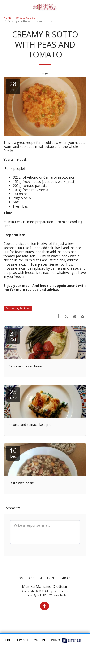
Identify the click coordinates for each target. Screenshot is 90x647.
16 (13, 452)
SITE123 (42, 595)
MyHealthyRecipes (17, 308)
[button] (5, 7)
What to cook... (25, 17)
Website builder (59, 595)
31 (13, 335)
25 (13, 394)
